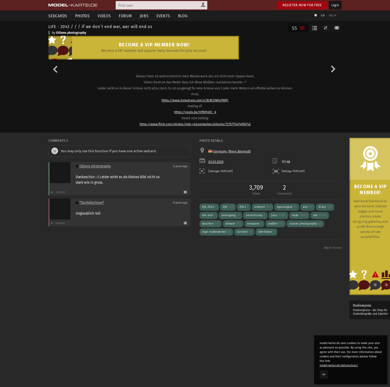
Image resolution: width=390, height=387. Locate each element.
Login (335, 5)
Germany (220, 151)
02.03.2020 (216, 162)
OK (323, 374)
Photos (82, 15)
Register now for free (302, 5)
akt (319, 215)
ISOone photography (71, 33)
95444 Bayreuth (239, 151)
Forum (125, 15)
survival (244, 231)
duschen (210, 223)
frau (278, 215)
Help (332, 15)
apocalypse (287, 207)
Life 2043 (209, 207)
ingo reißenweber (216, 231)
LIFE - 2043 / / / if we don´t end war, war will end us (100, 26)
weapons (254, 223)
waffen (275, 223)
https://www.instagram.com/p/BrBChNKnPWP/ (195, 100)
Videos (104, 15)
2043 (243, 207)
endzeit (262, 207)
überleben (266, 231)
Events (163, 15)
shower (233, 223)
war (307, 207)
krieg (325, 207)
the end (208, 215)
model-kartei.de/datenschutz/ (339, 365)
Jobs (144, 15)
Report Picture (333, 247)
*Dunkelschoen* (91, 202)
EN (323, 15)
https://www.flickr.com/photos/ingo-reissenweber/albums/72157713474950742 (195, 124)
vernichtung (255, 215)
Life (228, 207)
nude (299, 215)
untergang (230, 215)
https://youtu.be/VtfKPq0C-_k (195, 112)
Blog (183, 15)
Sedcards (57, 15)
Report (60, 192)
